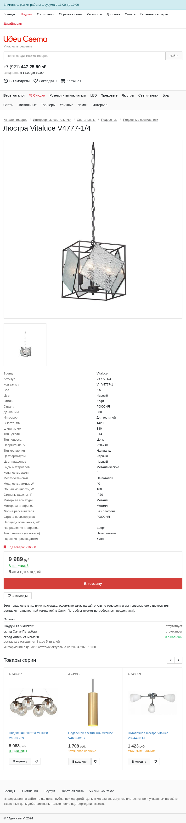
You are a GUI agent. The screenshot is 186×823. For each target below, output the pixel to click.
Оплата (130, 14)
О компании (45, 14)
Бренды (9, 14)
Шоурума (48, 4)
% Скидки (37, 95)
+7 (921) (22, 66)
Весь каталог (14, 95)
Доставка (113, 14)
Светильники (148, 95)
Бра (166, 95)
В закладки (18, 596)
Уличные (66, 105)
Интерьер (99, 105)
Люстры (128, 95)
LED (93, 95)
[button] (171, 660)
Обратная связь (70, 14)
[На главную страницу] (28, 39)
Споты (8, 105)
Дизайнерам (13, 23)
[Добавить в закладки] (36, 761)
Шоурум (26, 14)
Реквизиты (94, 14)
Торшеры (48, 105)
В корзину (93, 583)
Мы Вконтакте (101, 791)
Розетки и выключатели (68, 95)
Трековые (109, 95)
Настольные (27, 105)
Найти (173, 56)
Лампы (83, 105)
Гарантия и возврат (154, 14)
